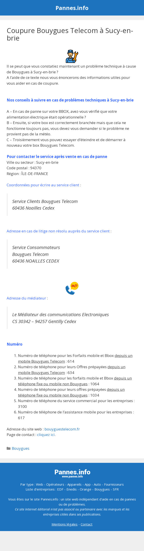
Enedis (71, 489)
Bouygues (20, 448)
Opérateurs (55, 484)
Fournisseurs (114, 484)
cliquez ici (46, 434)
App (88, 484)
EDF (60, 489)
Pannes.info (72, 8)
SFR (116, 489)
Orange (85, 489)
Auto (97, 484)
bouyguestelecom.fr (62, 429)
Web (39, 484)
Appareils (74, 484)
